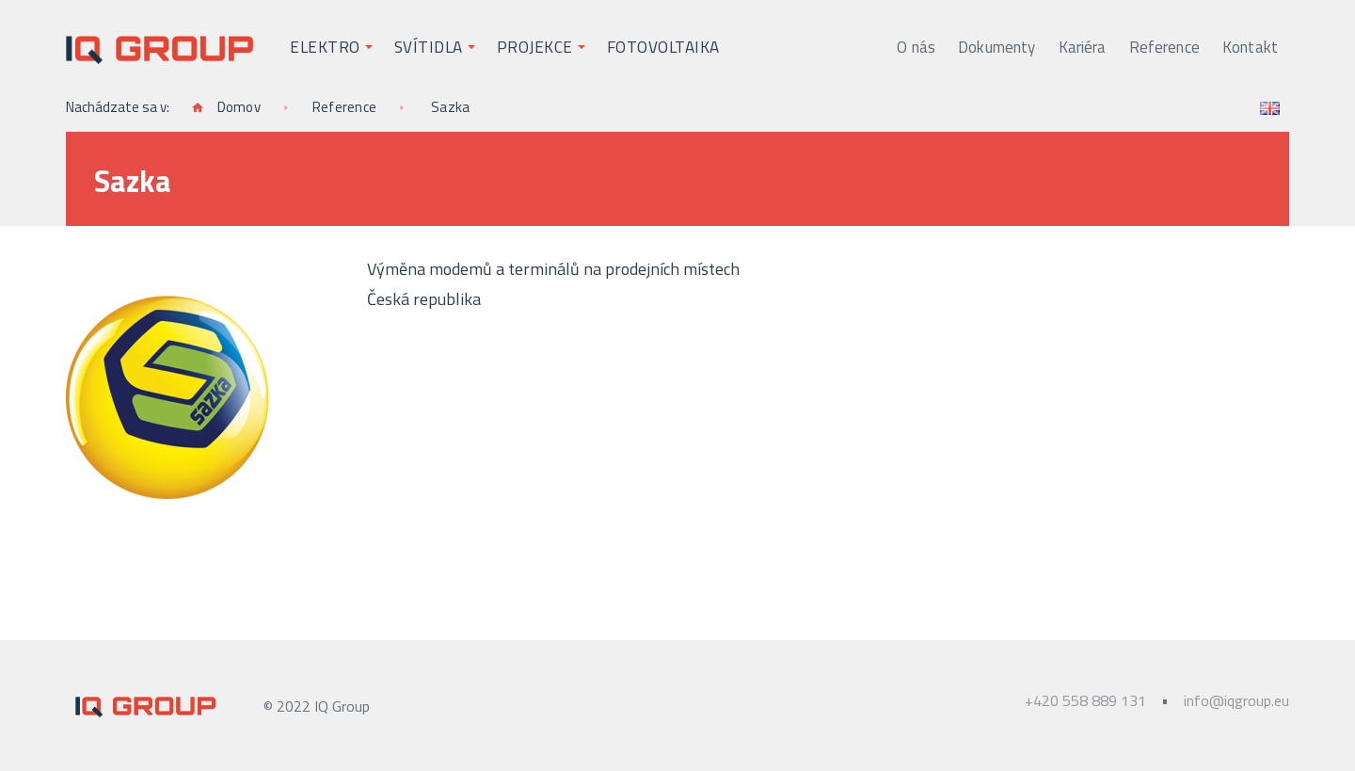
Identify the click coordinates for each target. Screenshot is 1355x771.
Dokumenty (996, 47)
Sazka (450, 107)
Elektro (325, 47)
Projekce (535, 47)
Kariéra (1083, 47)
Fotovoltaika (663, 47)
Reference (1164, 47)
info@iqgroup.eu (1236, 700)
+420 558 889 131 (1085, 700)
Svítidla (428, 47)
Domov (226, 107)
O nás (916, 47)
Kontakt (1250, 47)
